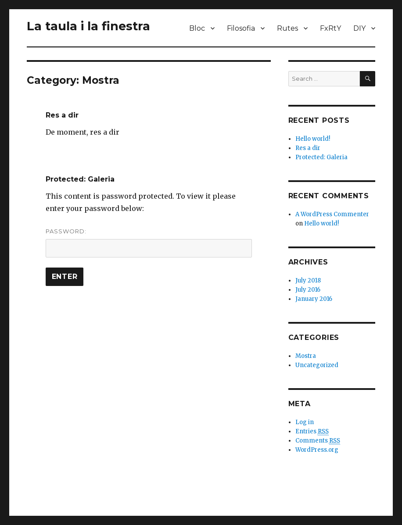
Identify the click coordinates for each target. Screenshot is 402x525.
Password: (149, 242)
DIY (359, 28)
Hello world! (312, 139)
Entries (312, 432)
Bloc (197, 28)
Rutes (287, 28)
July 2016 (307, 289)
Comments (317, 441)
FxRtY (330, 28)
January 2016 (313, 299)
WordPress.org (316, 450)
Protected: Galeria (80, 179)
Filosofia (241, 28)
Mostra (305, 356)
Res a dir (62, 115)
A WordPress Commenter (332, 214)
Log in (304, 422)
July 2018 (308, 280)
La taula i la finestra (88, 26)
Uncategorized (316, 365)
